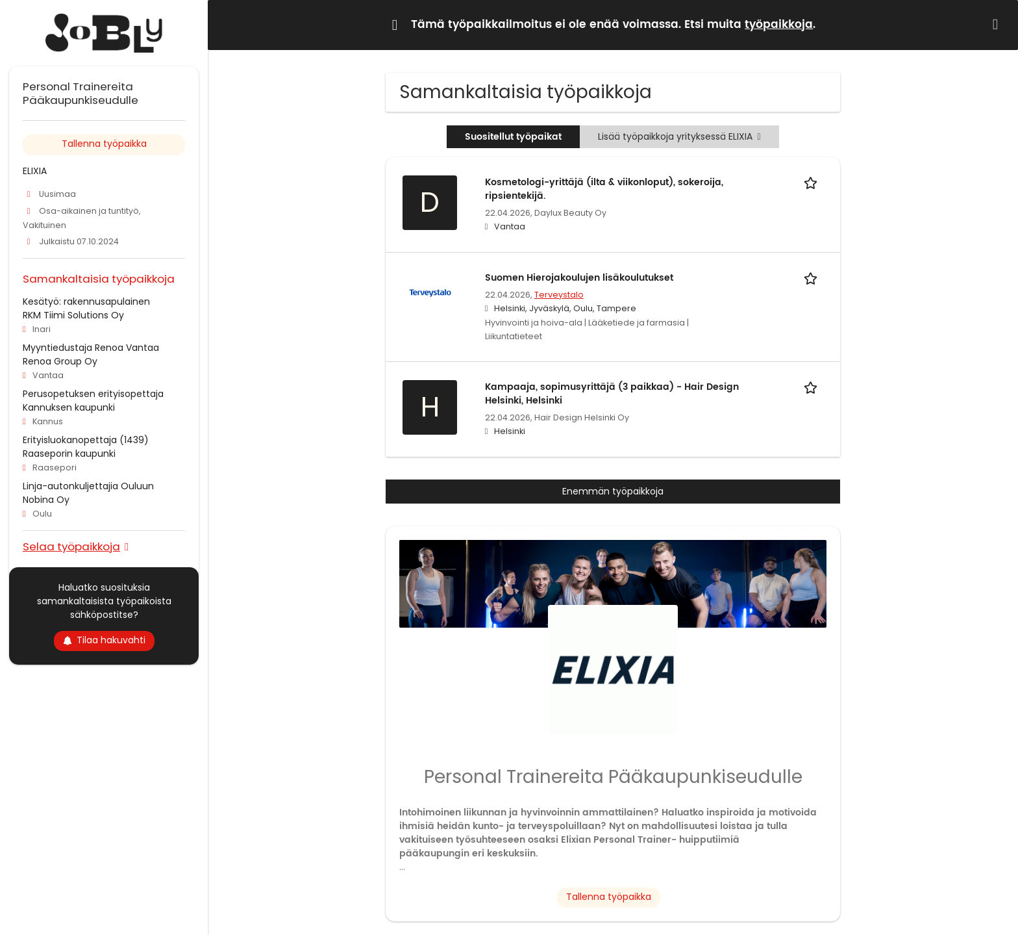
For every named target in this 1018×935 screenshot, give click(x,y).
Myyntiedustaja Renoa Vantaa (91, 347)
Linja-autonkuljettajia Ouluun (88, 486)
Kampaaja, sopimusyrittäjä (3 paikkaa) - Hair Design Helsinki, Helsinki (612, 393)
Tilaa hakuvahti (104, 640)
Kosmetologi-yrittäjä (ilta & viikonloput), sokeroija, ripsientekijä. (604, 189)
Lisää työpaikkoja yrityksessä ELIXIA (679, 136)
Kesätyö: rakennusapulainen (86, 301)
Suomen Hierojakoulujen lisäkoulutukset (579, 277)
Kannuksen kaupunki (69, 407)
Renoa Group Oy (60, 361)
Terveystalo (559, 294)
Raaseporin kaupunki (69, 453)
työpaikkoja (779, 25)
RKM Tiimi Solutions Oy (73, 315)
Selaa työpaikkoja (71, 546)
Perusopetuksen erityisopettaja (93, 393)
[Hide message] (998, 24)
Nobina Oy (46, 499)
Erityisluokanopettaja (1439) (86, 439)
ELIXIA (35, 170)
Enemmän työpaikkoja (613, 491)
